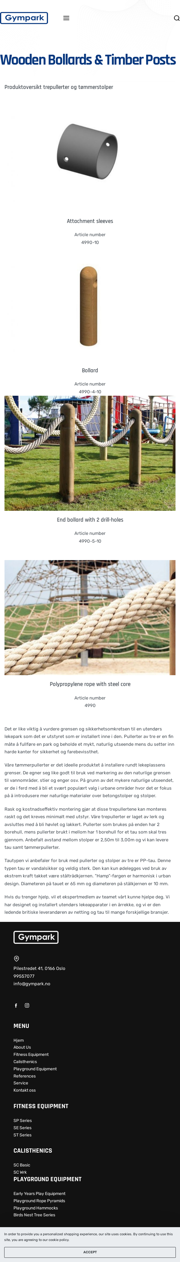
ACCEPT (90, 1252)
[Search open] (177, 18)
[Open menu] (66, 18)
